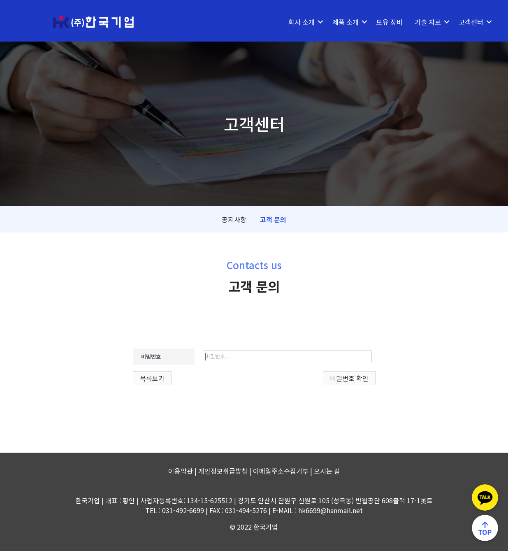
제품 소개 (345, 21)
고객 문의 (273, 218)
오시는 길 (327, 469)
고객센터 (471, 21)
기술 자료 (428, 21)
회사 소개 (301, 21)
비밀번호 (151, 355)
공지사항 (234, 218)
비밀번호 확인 (349, 377)
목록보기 (152, 377)
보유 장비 (389, 21)
